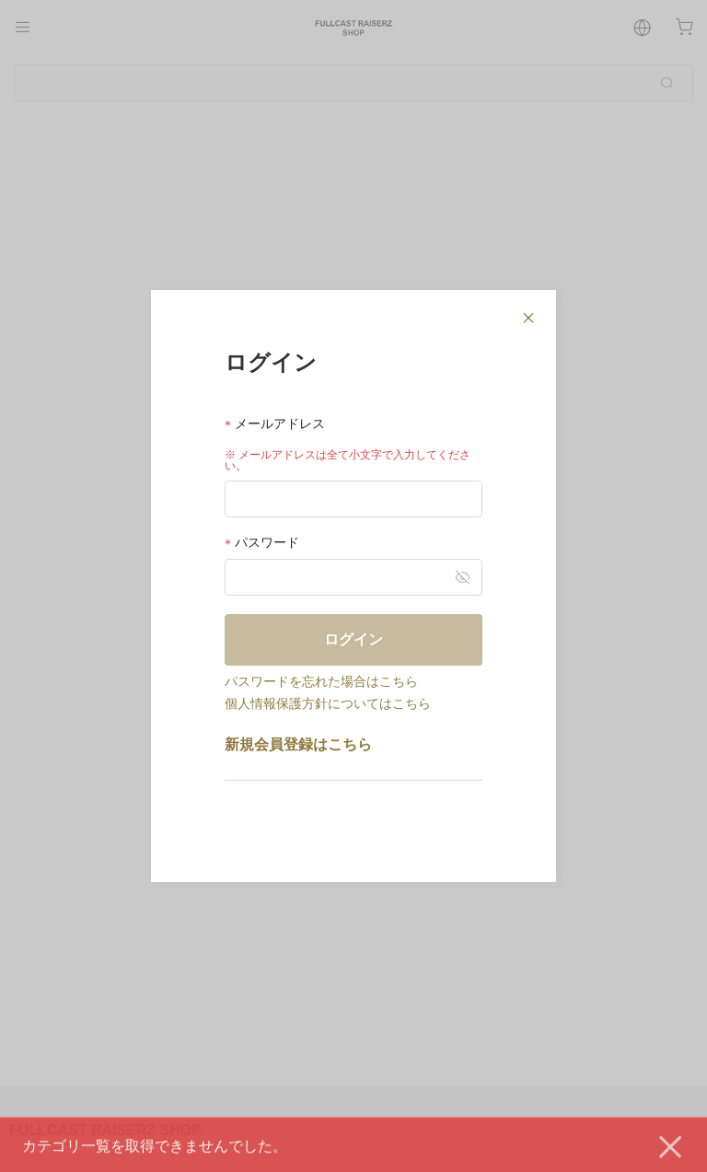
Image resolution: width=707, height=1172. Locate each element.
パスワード (262, 543)
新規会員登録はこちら (298, 744)
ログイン (353, 639)
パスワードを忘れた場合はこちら (321, 681)
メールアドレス (275, 424)
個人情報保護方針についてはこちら (328, 703)
